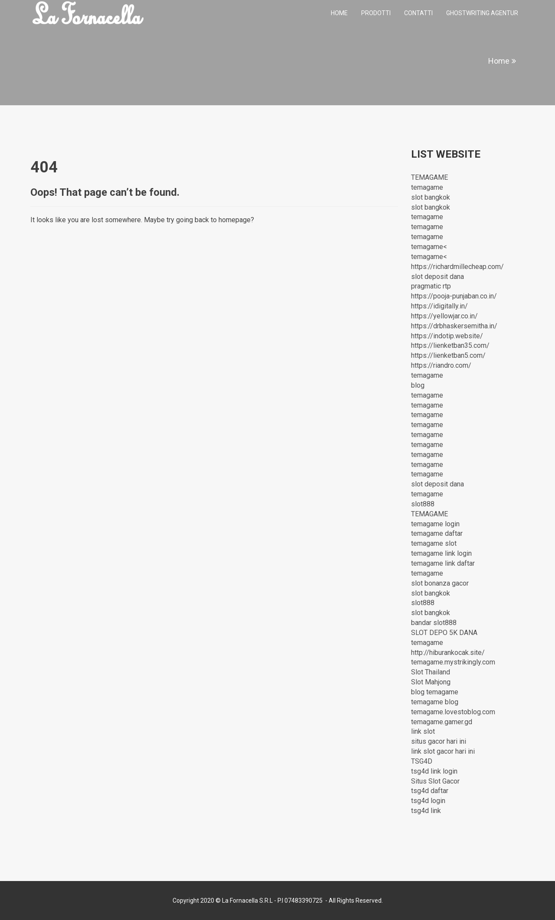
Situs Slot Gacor (435, 781)
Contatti (418, 13)
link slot (423, 731)
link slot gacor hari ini (443, 751)
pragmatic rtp (431, 286)
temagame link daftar (443, 563)
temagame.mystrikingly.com (453, 662)
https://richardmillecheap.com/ (457, 266)
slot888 (422, 504)
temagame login (435, 524)
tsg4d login (428, 801)
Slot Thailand (430, 672)
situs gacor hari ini (438, 741)
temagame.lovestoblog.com (453, 712)
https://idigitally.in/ (439, 306)
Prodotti (376, 13)
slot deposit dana (437, 276)
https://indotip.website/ (447, 336)
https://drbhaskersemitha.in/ (454, 326)
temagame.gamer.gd (441, 722)
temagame (427, 187)
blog (417, 385)
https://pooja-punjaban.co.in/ (454, 296)
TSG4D (421, 761)
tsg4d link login (434, 771)
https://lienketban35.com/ (450, 345)
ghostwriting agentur (482, 13)
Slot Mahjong (431, 682)
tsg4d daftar (429, 791)
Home (339, 13)
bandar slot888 (434, 623)
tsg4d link (426, 811)
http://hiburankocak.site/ (448, 652)
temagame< (429, 247)
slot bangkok (430, 197)
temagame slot (434, 543)
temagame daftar (437, 533)
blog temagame (434, 692)
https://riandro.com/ (441, 365)
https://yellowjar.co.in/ (444, 316)
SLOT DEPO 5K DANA (444, 632)
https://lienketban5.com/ (448, 355)
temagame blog (434, 702)
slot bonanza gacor (440, 583)
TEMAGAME (429, 177)
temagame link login (441, 553)
